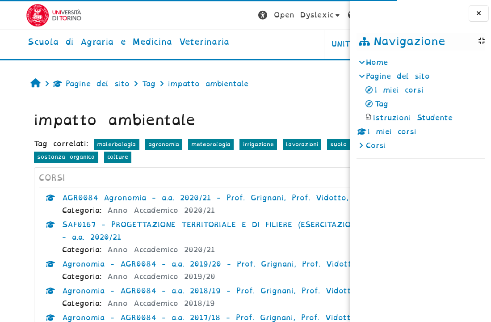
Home (377, 62)
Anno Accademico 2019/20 (140, 289)
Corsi (376, 145)
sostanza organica (135, 156)
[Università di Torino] (28, 15)
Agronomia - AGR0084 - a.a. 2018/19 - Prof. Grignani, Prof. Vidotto (188, 303)
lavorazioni (280, 144)
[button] (195, 15)
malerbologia (95, 144)
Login (332, 15)
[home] (102, 42)
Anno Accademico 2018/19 (139, 316)
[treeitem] (420, 104)
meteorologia (189, 144)
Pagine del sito (70, 84)
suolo (317, 144)
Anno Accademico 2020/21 (139, 223)
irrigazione (236, 144)
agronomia (142, 144)
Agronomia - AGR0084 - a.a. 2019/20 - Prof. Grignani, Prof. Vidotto (188, 276)
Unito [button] (239, 44)
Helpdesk (293, 44)
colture (186, 156)
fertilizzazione (72, 156)
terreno (27, 156)
